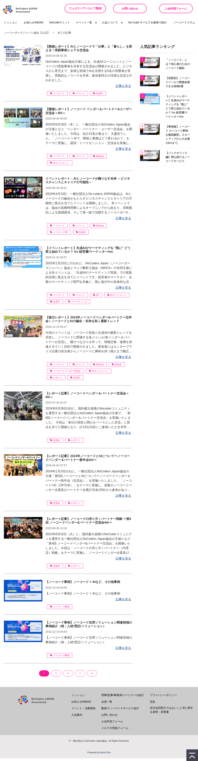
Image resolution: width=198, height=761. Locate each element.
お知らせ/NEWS (34, 25)
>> (92, 676)
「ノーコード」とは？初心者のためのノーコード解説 (178, 66)
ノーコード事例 (59, 609)
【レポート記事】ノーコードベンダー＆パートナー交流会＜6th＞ (87, 397)
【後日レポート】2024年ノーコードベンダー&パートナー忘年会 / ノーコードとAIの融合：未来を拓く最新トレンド (88, 321)
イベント (79, 96)
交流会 (117, 367)
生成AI (98, 96)
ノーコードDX (59, 235)
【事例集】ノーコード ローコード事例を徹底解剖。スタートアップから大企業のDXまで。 (178, 137)
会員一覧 (106, 704)
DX (96, 297)
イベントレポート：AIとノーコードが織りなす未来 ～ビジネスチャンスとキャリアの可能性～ (87, 183)
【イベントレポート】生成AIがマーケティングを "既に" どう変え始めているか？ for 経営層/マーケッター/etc (88, 252)
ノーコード (57, 96)
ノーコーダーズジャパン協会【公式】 (27, 35)
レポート (56, 380)
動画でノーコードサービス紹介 (120, 710)
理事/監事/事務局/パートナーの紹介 (122, 697)
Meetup (98, 159)
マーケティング (77, 304)
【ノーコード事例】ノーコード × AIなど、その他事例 (82, 584)
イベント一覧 (84, 25)
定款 (152, 704)
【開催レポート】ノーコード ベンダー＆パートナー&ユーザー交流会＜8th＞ (88, 113)
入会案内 (76, 717)
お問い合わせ (128, 8)
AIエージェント (59, 165)
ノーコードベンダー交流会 (65, 373)
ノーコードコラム (184, 25)
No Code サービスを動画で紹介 (147, 25)
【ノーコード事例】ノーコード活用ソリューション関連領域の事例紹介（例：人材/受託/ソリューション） (88, 627)
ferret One (105, 755)
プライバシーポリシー (163, 697)
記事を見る (123, 88)
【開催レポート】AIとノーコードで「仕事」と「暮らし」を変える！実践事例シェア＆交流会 (88, 51)
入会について (110, 25)
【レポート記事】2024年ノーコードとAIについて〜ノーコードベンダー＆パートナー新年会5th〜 (87, 460)
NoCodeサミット (59, 25)
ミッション (10, 25)
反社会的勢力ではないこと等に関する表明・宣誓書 (171, 712)
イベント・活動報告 (83, 710)
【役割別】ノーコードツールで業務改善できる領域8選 (178, 84)
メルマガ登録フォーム (114, 730)
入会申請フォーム (175, 8)
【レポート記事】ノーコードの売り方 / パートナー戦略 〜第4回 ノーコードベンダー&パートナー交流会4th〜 (88, 523)
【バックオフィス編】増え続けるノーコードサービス (178, 159)
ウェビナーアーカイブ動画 (84, 10)
